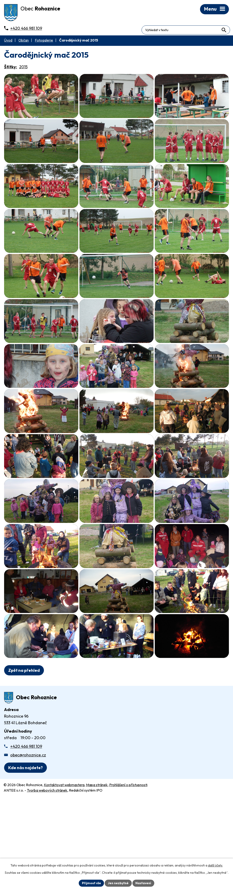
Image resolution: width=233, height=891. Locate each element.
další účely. (215, 865)
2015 (23, 68)
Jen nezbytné (118, 883)
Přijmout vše (90, 883)
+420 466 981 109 (26, 826)
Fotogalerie (44, 41)
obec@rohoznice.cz (28, 834)
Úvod (8, 41)
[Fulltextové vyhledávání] (209, 28)
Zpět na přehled (24, 750)
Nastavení (144, 883)
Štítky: (10, 68)
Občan (23, 41)
